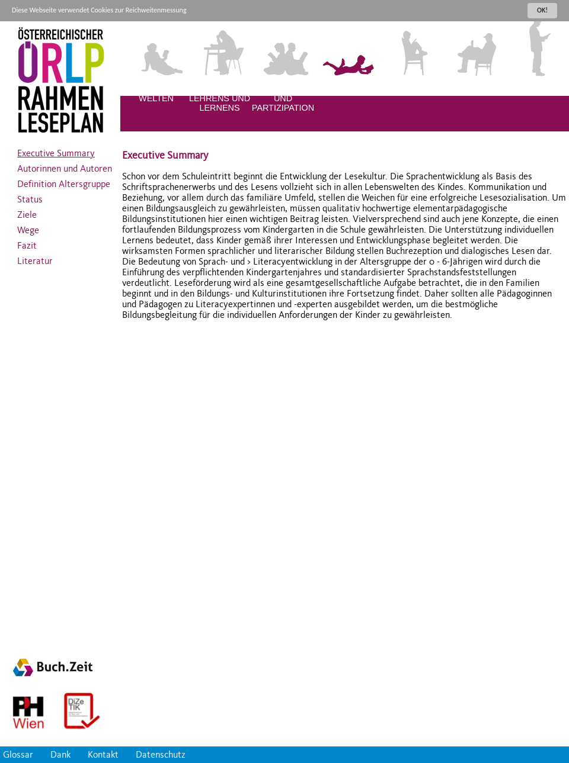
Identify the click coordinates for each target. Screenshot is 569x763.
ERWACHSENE (536, 89)
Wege (28, 227)
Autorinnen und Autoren (64, 165)
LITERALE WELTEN (156, 93)
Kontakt (103, 754)
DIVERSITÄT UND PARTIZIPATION (283, 98)
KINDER (410, 89)
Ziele (27, 212)
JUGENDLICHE (473, 89)
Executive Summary (56, 150)
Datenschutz (161, 754)
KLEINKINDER (346, 89)
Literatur (35, 258)
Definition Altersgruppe (63, 181)
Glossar (18, 754)
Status (30, 196)
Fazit (27, 242)
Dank (60, 754)
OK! (542, 10)
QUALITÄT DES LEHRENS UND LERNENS (220, 98)
